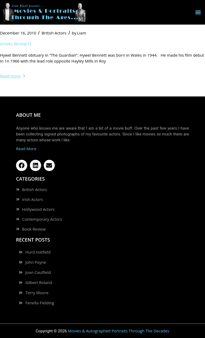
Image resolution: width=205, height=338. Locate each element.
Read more (12, 76)
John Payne (35, 262)
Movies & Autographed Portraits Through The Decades (118, 330)
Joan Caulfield (38, 272)
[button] (198, 12)
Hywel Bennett (16, 43)
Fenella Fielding (39, 303)
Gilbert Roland (38, 283)
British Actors (54, 33)
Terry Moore (36, 293)
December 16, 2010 (18, 33)
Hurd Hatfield (37, 252)
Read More (26, 148)
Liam (79, 33)
